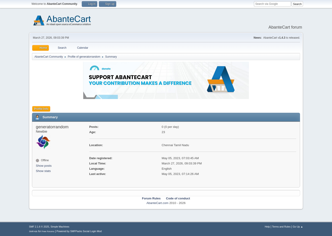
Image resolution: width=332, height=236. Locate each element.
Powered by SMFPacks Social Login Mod (79, 231)
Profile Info (41, 108)
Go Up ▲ (298, 226)
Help (267, 226)
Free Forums (48, 231)
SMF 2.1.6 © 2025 (39, 226)
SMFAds (33, 231)
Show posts (44, 165)
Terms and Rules (281, 226)
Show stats (43, 171)
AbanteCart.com (157, 203)
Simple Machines (59, 226)
